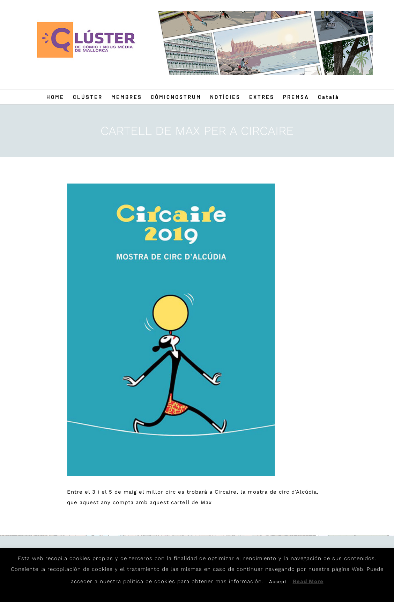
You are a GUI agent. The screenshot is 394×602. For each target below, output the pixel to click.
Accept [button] (278, 581)
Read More (308, 581)
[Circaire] (171, 330)
